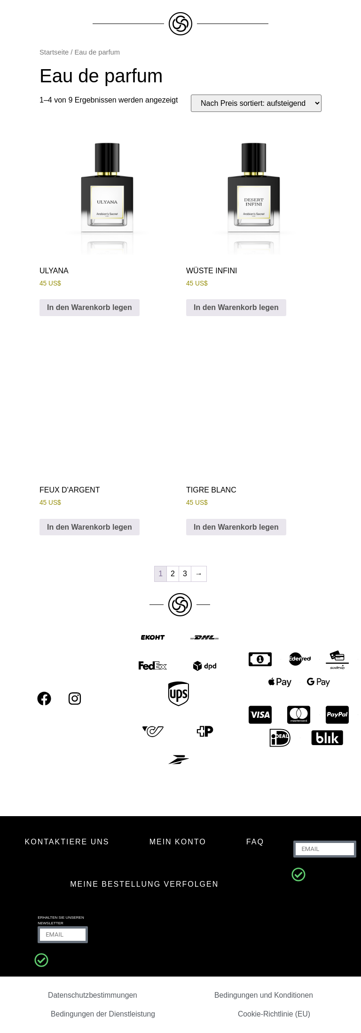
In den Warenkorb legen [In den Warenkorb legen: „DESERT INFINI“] (236, 307)
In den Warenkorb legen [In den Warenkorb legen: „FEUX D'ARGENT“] (89, 527)
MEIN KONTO (177, 842)
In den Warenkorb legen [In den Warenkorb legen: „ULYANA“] (89, 307)
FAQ (255, 842)
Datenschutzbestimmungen (92, 995)
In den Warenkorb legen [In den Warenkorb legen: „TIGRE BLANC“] (236, 527)
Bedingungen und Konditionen (263, 995)
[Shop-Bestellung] (256, 103)
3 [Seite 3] (185, 574)
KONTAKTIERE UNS (67, 842)
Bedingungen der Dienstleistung (103, 1014)
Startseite (54, 52)
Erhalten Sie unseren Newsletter (61, 920)
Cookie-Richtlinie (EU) (274, 1014)
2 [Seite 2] (173, 574)
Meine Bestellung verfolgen (144, 884)
